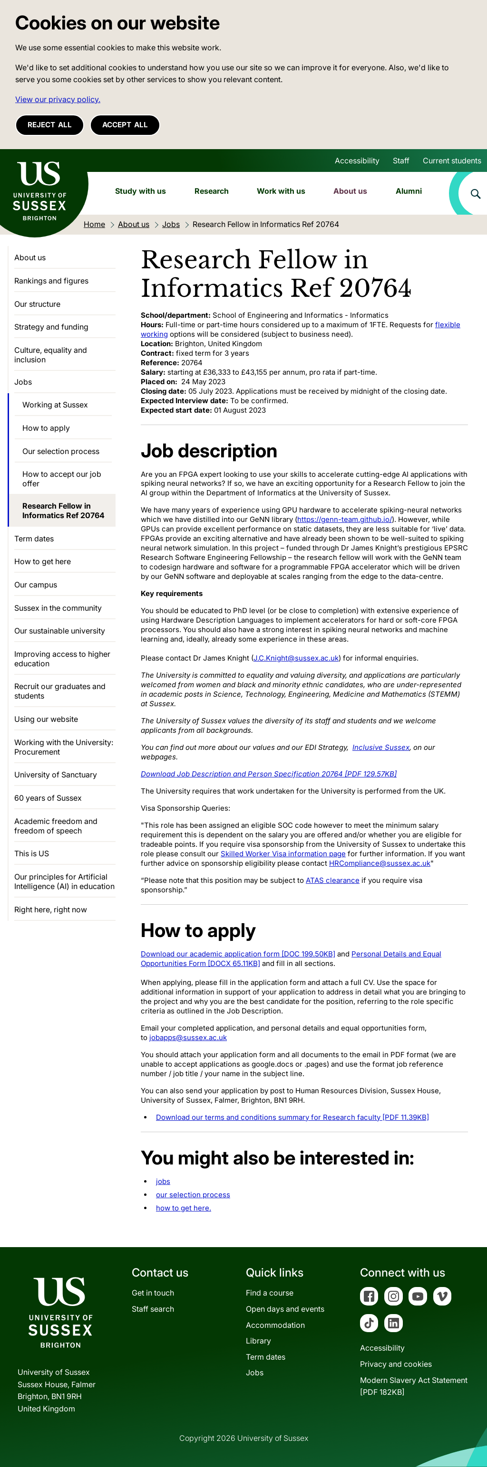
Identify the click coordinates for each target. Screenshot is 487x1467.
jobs (163, 1181)
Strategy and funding (51, 326)
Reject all (50, 124)
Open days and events (285, 1309)
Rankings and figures (51, 280)
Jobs (23, 382)
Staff (401, 160)
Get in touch (153, 1292)
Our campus (35, 584)
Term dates (34, 538)
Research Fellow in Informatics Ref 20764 (63, 510)
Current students (452, 160)
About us (350, 191)
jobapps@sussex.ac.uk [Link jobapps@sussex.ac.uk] (188, 1037)
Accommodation (275, 1325)
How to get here (42, 561)
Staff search (153, 1309)
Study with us (140, 191)
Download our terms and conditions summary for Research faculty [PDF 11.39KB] (292, 1117)
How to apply (46, 428)
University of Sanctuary (55, 774)
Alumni (409, 191)
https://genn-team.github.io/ (344, 519)
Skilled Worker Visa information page (283, 853)
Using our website (46, 719)
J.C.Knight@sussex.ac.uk (296, 658)
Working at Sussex (55, 404)
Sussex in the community (58, 608)
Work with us (281, 191)
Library (258, 1340)
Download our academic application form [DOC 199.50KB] (238, 953)
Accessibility (357, 160)
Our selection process (60, 451)
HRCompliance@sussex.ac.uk (379, 863)
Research (212, 191)
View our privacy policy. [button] (57, 99)
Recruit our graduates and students (60, 690)
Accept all (125, 124)
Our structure (37, 304)
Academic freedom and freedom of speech (55, 825)
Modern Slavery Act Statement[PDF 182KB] (414, 1386)
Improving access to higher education (62, 658)
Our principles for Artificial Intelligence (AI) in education (64, 881)
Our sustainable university (59, 630)
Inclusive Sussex (380, 747)
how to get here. (183, 1207)
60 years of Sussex (48, 798)
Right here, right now (50, 909)
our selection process (193, 1194)
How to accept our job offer (61, 478)
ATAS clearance (333, 880)
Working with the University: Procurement (63, 747)
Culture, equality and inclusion (50, 354)
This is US (31, 853)
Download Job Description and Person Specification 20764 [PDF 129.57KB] (269, 773)
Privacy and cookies (396, 1364)
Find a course (269, 1292)
